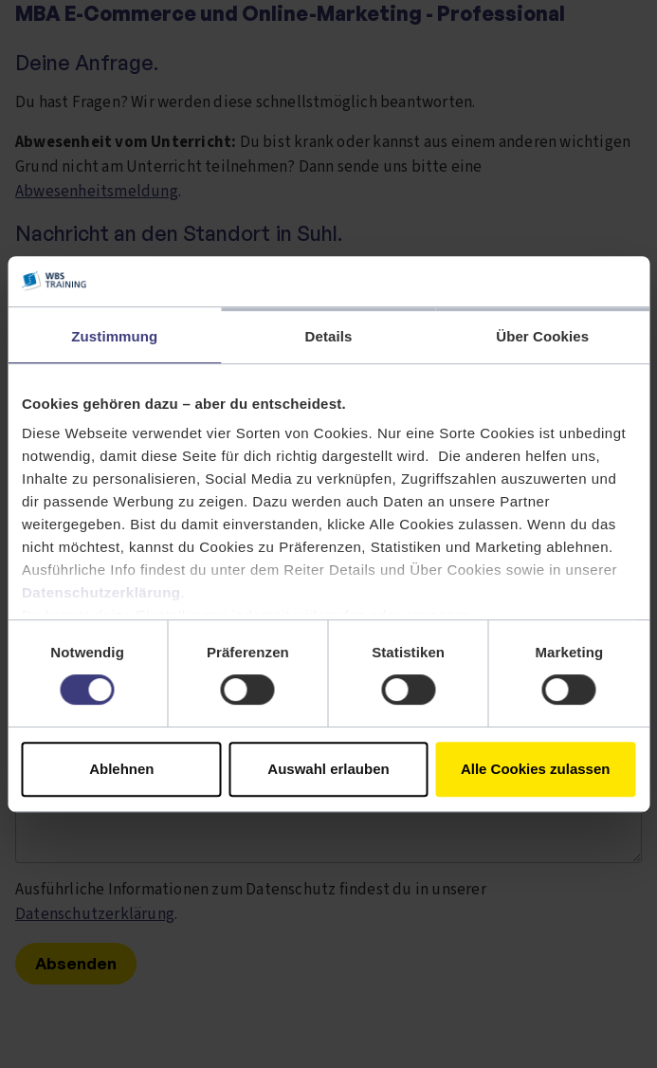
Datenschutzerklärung (101, 592)
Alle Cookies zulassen (536, 769)
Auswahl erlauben (328, 769)
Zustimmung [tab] (114, 336)
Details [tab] (329, 336)
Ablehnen (121, 769)
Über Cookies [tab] (542, 336)
